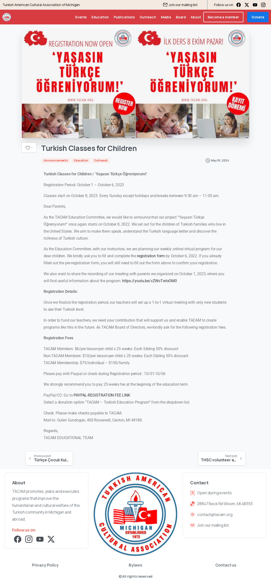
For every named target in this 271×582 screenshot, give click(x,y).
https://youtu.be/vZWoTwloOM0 (149, 281)
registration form (151, 256)
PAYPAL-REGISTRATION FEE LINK (102, 395)
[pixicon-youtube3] (39, 539)
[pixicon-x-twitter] (51, 539)
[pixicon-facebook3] (17, 539)
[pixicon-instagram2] (28, 539)
